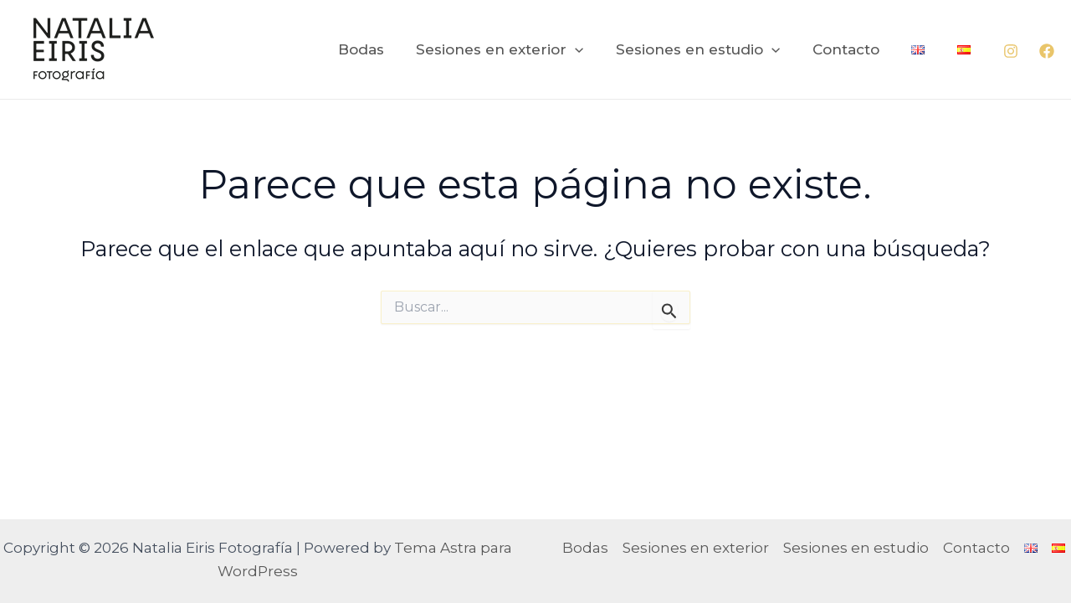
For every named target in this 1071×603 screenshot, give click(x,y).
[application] (592, 49)
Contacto (855, 49)
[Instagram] (1010, 51)
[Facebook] (1046, 51)
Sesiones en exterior (517, 49)
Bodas (382, 49)
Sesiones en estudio (711, 49)
